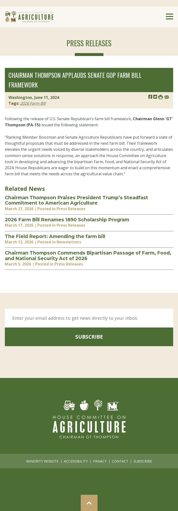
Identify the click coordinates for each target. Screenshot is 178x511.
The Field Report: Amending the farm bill (55, 236)
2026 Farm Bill (33, 103)
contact (120, 461)
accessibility (76, 461)
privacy (100, 461)
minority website (42, 461)
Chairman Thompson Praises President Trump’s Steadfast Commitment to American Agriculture (76, 200)
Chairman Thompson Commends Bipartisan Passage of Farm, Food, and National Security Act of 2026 (88, 255)
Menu (169, 16)
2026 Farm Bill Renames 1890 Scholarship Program (67, 219)
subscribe (89, 336)
